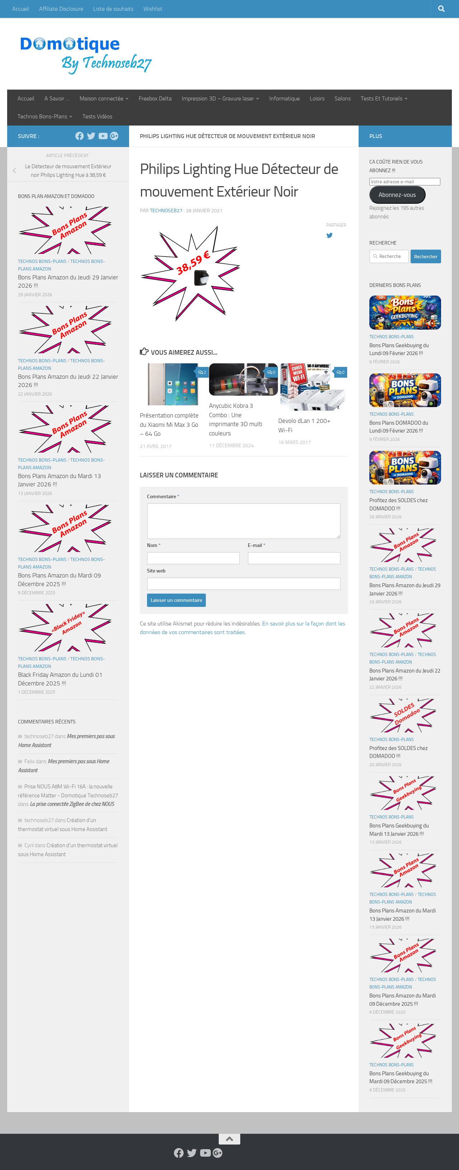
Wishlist (152, 8)
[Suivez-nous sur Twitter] (91, 136)
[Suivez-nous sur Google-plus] (114, 136)
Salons (343, 98)
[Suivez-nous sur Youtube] (102, 136)
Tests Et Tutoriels (381, 98)
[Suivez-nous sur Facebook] (79, 136)
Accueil (20, 8)
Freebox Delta (155, 98)
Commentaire (163, 497)
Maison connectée (101, 98)
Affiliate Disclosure (61, 8)
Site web (156, 571)
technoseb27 (166, 211)
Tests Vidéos (97, 116)
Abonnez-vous (397, 194)
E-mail (256, 545)
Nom (154, 545)
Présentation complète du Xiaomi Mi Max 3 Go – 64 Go (169, 424)
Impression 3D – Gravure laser (218, 98)
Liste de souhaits (113, 8)
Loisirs (317, 98)
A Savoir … (57, 98)
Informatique (284, 98)
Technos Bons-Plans (42, 116)
